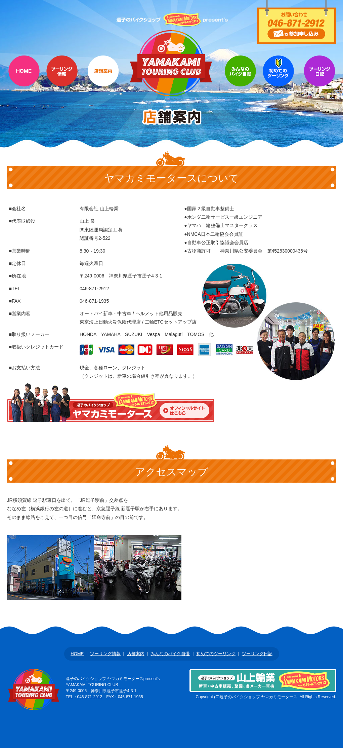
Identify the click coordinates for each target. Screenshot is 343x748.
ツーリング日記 (257, 653)
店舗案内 (103, 78)
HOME (24, 78)
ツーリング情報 (62, 78)
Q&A (319, 78)
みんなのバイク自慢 (170, 653)
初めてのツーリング (278, 78)
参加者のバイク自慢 (240, 78)
